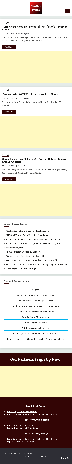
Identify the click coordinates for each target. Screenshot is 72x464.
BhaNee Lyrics (23, 34)
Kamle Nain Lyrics (14, 247)
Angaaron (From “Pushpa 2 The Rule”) (23, 252)
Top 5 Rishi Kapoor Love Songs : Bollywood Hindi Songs (32, 414)
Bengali (5, 23)
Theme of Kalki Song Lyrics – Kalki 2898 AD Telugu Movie (33, 239)
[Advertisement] (36, 67)
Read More (9, 47)
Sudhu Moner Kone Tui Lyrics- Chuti (36, 301)
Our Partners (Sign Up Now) (36, 359)
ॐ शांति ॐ (36, 290)
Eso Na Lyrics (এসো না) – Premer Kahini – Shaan (30, 94)
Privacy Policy (25, 453)
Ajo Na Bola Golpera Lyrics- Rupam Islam (36, 295)
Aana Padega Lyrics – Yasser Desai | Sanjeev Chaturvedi (31, 260)
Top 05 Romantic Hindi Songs (20, 425)
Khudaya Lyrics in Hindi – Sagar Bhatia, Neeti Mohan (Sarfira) (34, 243)
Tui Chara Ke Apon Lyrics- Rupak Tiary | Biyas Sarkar (36, 306)
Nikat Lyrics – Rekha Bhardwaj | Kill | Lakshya (27, 231)
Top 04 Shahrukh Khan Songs (20, 442)
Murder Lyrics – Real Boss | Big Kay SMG (25, 256)
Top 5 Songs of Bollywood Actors (22, 411)
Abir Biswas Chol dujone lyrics (36, 328)
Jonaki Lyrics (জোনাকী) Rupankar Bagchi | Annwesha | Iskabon (36, 339)
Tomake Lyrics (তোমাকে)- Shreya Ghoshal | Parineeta (36, 333)
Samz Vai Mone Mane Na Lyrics (36, 317)
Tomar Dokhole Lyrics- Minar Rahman (36, 312)
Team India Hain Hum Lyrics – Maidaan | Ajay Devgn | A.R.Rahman (36, 264)
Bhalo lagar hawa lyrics (36, 322)
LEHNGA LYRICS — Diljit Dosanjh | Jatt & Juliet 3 (27, 235)
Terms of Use (10, 453)
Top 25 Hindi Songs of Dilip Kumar (23, 428)
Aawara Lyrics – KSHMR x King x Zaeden (24, 268)
